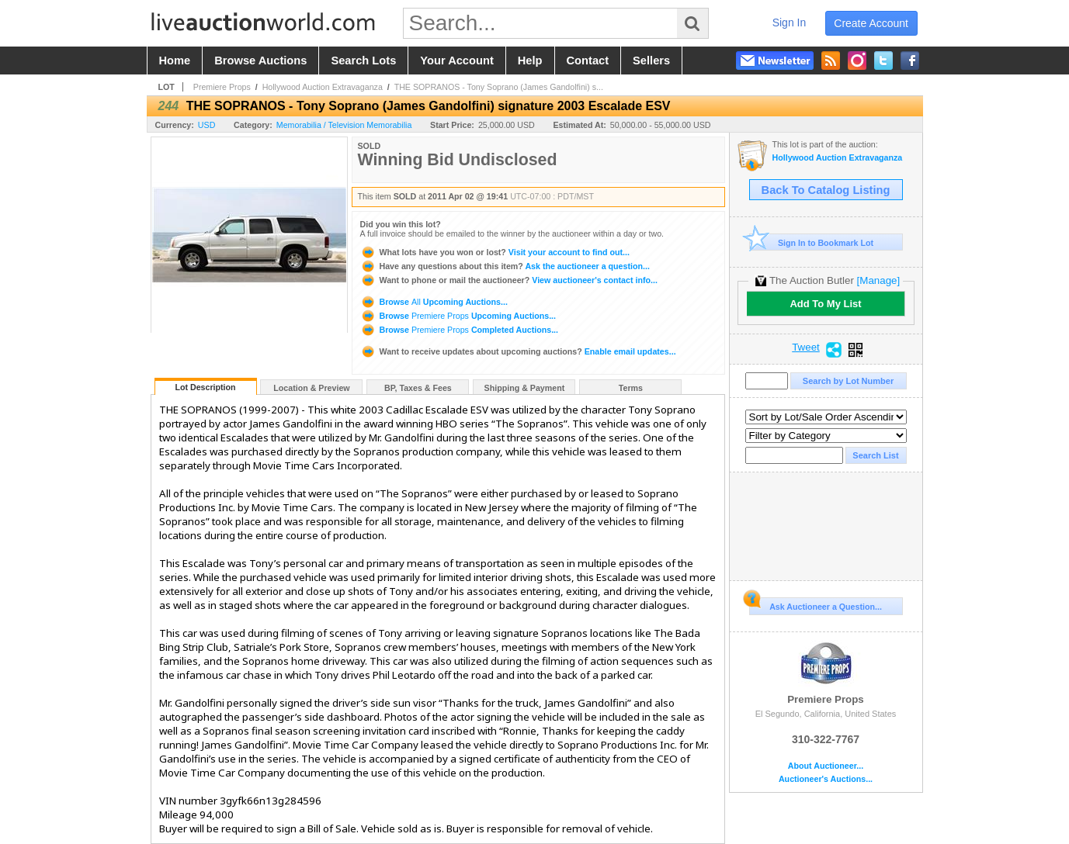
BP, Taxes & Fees (418, 388)
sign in (789, 22)
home (175, 60)
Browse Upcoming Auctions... (434, 301)
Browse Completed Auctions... (459, 329)
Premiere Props (222, 87)
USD (207, 125)
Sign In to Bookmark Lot (811, 242)
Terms (631, 388)
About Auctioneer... (825, 766)
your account (456, 60)
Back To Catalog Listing (826, 190)
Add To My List (825, 304)
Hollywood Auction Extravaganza (322, 87)
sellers (651, 60)
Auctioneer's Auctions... (826, 779)
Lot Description (205, 387)
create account (871, 23)
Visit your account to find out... (495, 252)
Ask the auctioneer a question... (505, 266)
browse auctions (260, 60)
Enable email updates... (518, 351)
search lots (363, 60)
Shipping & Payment (524, 388)
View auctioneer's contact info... (509, 280)
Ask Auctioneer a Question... (815, 604)
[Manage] (878, 280)
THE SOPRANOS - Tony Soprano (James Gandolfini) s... (498, 87)
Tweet (806, 347)
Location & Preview (311, 388)
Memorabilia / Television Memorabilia (344, 125)
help (530, 60)
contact (588, 60)
